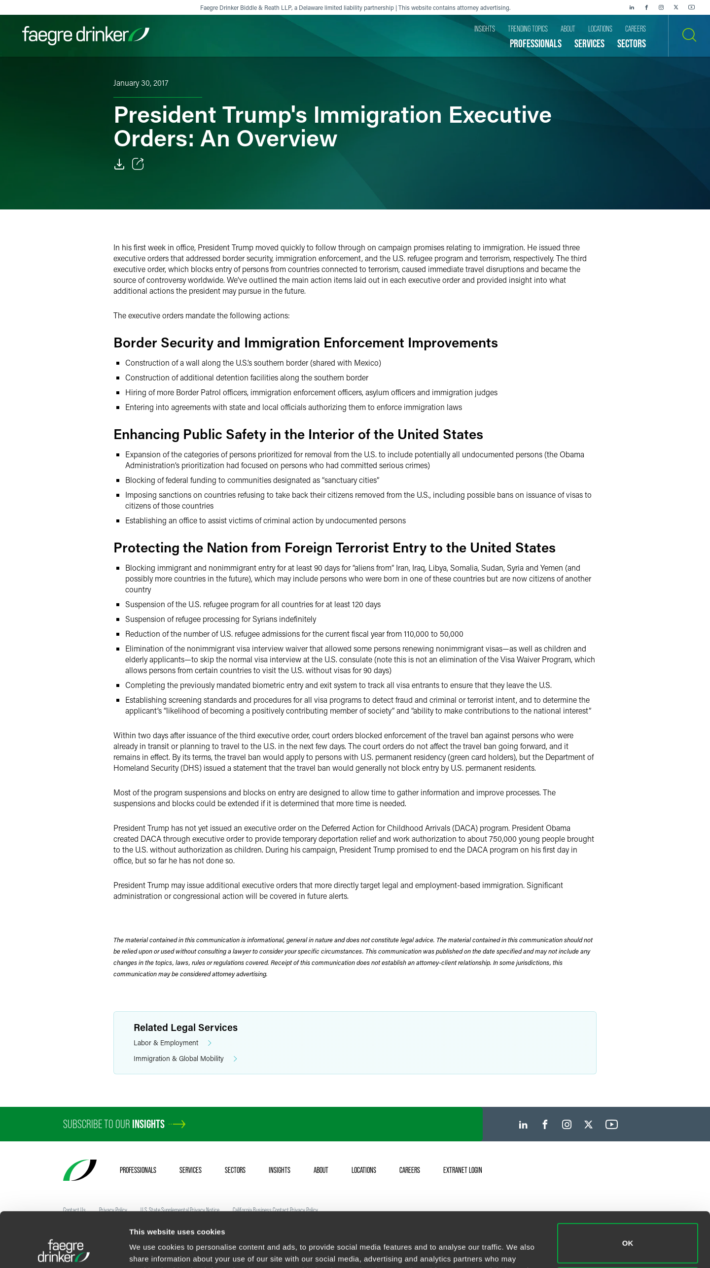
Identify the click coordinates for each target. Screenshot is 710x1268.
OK (628, 1192)
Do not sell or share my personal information (627, 1236)
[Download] (119, 164)
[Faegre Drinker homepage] (85, 35)
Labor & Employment (173, 1043)
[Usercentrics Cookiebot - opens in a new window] (64, 1248)
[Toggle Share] (138, 164)
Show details (152, 1246)
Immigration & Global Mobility (185, 1059)
